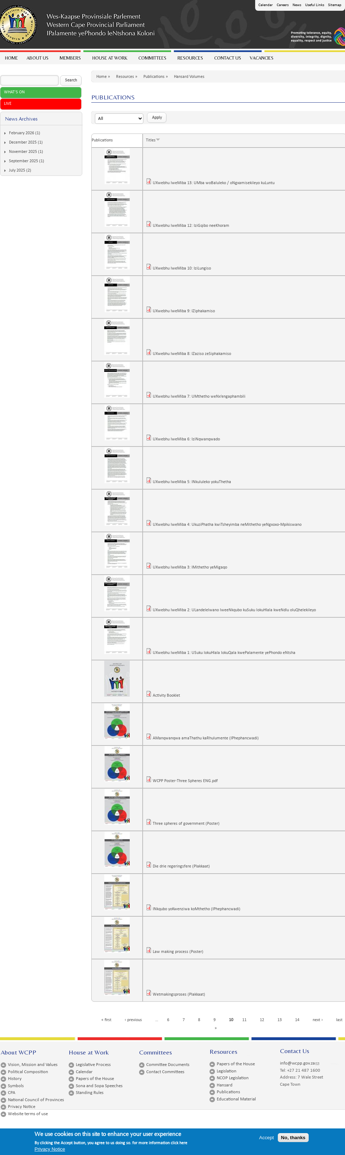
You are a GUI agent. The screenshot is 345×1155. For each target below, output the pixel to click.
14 (299, 1020)
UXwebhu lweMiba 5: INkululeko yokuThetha (194, 482)
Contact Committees (165, 1072)
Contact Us (227, 58)
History (15, 1078)
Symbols (16, 1086)
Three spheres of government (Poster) (188, 824)
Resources (190, 59)
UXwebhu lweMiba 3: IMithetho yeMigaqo (192, 567)
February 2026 (21, 133)
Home (11, 58)
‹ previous (135, 1020)
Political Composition (28, 1072)
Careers (283, 5)
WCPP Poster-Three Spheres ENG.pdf (187, 781)
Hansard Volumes (189, 77)
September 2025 (23, 161)
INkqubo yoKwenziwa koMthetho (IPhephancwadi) (199, 909)
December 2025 (23, 142)
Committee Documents (167, 1064)
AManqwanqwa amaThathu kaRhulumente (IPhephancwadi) (208, 738)
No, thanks (293, 1138)
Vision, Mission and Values (33, 1064)
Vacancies (261, 58)
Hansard (225, 1085)
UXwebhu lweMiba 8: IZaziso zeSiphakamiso (194, 354)
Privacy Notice (21, 1106)
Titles (153, 140)
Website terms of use (28, 1114)
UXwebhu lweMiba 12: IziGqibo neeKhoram (193, 226)
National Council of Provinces (36, 1100)
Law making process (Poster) (180, 952)
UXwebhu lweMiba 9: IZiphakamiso (186, 311)
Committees (152, 59)
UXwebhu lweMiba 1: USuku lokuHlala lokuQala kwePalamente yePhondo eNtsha (226, 653)
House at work (109, 59)
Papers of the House (95, 1078)
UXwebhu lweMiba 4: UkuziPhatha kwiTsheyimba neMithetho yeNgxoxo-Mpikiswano (229, 525)
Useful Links (314, 5)
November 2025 (23, 152)
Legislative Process (93, 1064)
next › (320, 1020)
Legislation (226, 1071)
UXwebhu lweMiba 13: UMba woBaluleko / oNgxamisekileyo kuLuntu (216, 183)
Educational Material (236, 1099)
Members (69, 59)
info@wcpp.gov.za (299, 1063)
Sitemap (334, 5)
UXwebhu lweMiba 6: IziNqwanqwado (188, 439)
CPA (11, 1092)
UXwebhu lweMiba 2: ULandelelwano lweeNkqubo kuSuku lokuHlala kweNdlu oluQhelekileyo (236, 610)
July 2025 (17, 170)
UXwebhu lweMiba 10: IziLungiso (184, 268)
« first (108, 1020)
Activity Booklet (168, 695)
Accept (266, 1138)
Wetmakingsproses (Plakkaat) (181, 994)
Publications (154, 77)
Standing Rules (90, 1092)
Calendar (265, 5)
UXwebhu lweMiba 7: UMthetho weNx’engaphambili (201, 396)
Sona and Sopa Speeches (99, 1086)
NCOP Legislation (233, 1078)
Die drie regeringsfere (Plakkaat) (183, 866)
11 (246, 1020)
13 (281, 1020)
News (297, 5)
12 (264, 1020)
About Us (37, 59)
